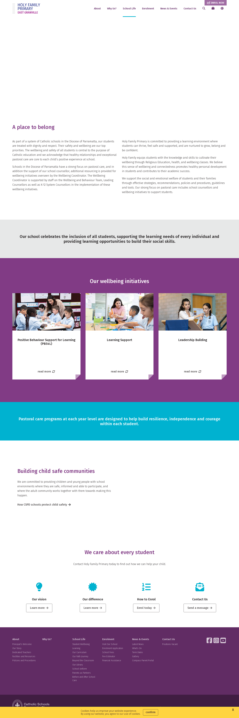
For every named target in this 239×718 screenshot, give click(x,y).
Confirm (151, 712)
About (97, 8)
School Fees (108, 654)
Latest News (138, 645)
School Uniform (79, 670)
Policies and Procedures (24, 662)
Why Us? (112, 8)
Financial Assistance (111, 662)
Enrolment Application (112, 650)
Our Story (16, 650)
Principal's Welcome (22, 645)
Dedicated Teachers (21, 654)
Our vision (39, 601)
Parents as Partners (81, 674)
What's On (137, 650)
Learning (76, 650)
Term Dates (137, 654)
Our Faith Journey (80, 658)
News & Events (168, 8)
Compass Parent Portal (143, 662)
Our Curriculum (79, 654)
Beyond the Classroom (83, 662)
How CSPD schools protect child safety (42, 506)
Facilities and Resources (23, 658)
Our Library (77, 666)
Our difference (93, 601)
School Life (129, 8)
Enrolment (148, 8)
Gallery (135, 658)
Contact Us (190, 8)
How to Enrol (146, 601)
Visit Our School (109, 645)
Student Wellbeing (81, 645)
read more (46, 373)
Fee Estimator (108, 658)
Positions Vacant (170, 645)
